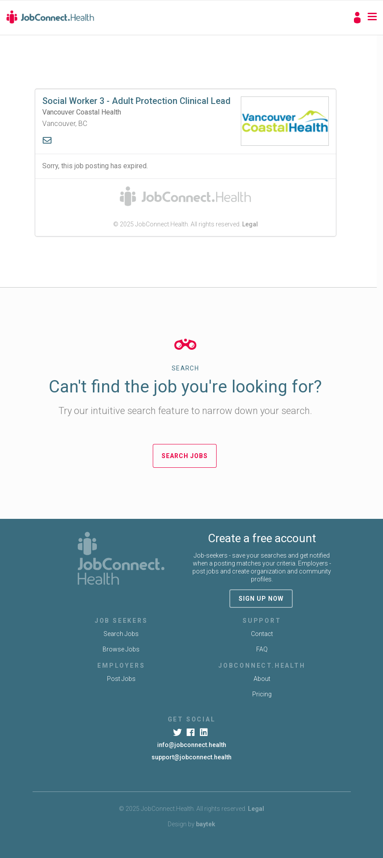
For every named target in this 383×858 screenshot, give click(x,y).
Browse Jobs (121, 649)
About (262, 678)
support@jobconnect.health (191, 757)
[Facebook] (191, 732)
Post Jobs (121, 678)
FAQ (262, 649)
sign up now (261, 598)
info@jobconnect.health (191, 744)
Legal (250, 224)
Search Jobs (185, 455)
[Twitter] (178, 732)
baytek (205, 824)
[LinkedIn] (205, 732)
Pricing (262, 694)
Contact (262, 633)
